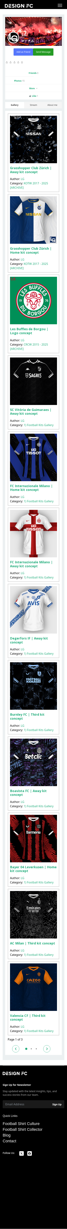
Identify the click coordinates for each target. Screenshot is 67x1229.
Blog (7, 1135)
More (33, 88)
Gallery (14, 105)
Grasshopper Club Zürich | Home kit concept (31, 250)
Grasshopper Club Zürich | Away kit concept (31, 170)
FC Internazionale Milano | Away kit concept (31, 564)
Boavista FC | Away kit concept (28, 793)
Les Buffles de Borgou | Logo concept (29, 331)
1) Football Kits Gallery (39, 425)
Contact (9, 1141)
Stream (33, 105)
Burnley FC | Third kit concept (27, 716)
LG (22, 179)
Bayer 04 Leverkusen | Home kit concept (33, 869)
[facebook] (29, 1153)
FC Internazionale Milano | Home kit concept (31, 488)
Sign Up (56, 1104)
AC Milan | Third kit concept (32, 943)
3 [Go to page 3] (36, 1048)
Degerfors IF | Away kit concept (29, 640)
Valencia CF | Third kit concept (28, 1017)
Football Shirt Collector (23, 1130)
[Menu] (60, 5)
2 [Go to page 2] (31, 1048)
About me (52, 105)
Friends (33, 73)
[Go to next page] (46, 1048)
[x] (21, 1153)
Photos (19, 80)
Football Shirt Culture (21, 1124)
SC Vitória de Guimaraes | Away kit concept (30, 412)
